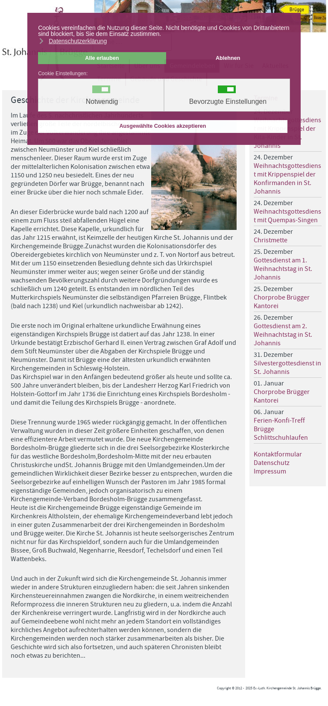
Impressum (270, 471)
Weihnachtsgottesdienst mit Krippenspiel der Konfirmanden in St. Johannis (287, 179)
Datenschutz (272, 463)
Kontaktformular (278, 454)
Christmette (270, 240)
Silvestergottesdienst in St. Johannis (287, 367)
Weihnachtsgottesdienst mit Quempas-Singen (287, 215)
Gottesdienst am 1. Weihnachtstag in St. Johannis (283, 269)
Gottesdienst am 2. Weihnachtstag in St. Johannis (283, 334)
